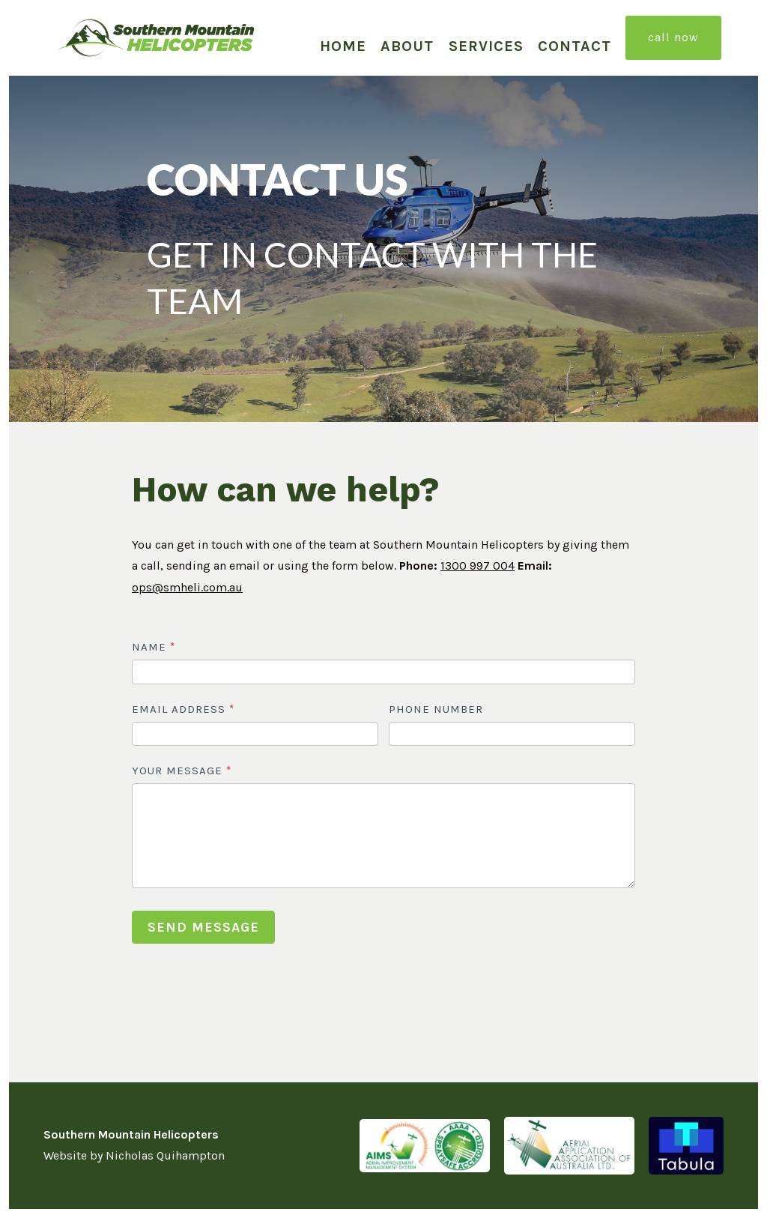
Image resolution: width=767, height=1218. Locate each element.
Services (486, 46)
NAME (153, 647)
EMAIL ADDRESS (183, 709)
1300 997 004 (477, 565)
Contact (574, 46)
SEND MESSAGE (203, 927)
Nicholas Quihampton (165, 1155)
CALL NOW (673, 37)
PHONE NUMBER (436, 709)
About (407, 46)
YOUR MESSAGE (181, 770)
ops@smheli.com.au (187, 587)
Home (343, 46)
